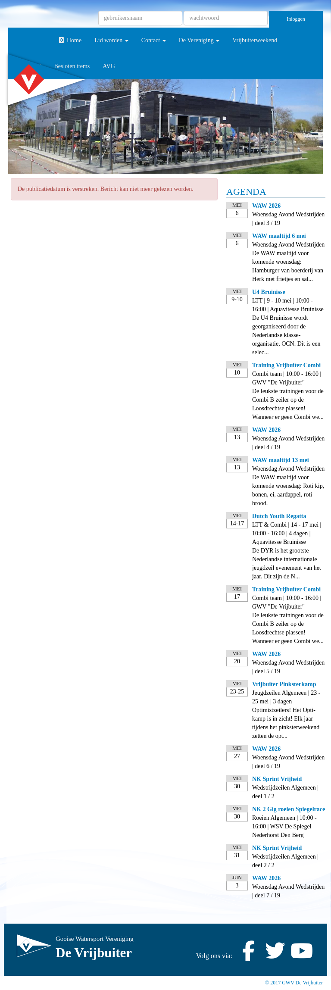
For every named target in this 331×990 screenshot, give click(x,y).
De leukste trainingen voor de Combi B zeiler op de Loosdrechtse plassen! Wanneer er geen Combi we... (288, 404)
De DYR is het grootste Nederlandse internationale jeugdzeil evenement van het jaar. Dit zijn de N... (286, 563)
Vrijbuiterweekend (254, 40)
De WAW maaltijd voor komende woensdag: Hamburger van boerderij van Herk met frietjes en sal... (287, 266)
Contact (153, 40)
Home (69, 40)
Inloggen (296, 19)
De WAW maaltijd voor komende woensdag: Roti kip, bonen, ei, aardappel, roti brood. (288, 490)
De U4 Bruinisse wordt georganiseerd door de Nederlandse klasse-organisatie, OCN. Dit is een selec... (286, 335)
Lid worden (111, 40)
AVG (109, 66)
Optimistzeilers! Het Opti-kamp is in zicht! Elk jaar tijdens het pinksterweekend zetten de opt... (285, 723)
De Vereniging (199, 40)
